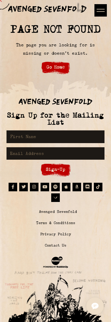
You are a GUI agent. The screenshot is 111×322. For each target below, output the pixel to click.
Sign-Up (55, 169)
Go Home (55, 66)
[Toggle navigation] (100, 10)
